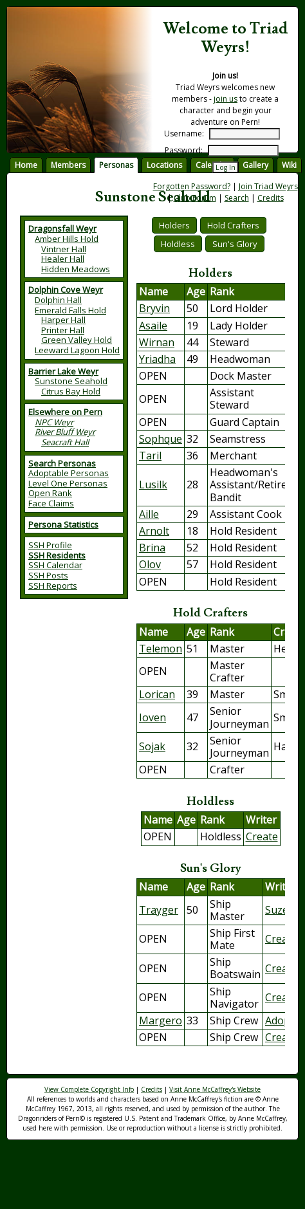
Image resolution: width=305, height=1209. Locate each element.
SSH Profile (50, 545)
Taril (150, 455)
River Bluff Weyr (65, 432)
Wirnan (156, 342)
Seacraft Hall (65, 442)
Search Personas (62, 463)
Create (262, 836)
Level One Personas (67, 483)
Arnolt (154, 531)
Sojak (152, 746)
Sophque (160, 439)
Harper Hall (63, 320)
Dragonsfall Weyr (62, 228)
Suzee (279, 910)
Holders (174, 225)
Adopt (279, 1020)
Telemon (160, 648)
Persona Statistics (63, 524)
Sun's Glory (234, 244)
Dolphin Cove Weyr (65, 289)
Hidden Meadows (75, 269)
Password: (184, 150)
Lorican (157, 694)
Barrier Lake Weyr (63, 371)
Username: (184, 133)
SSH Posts (48, 575)
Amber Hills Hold (66, 239)
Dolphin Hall (58, 300)
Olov (150, 564)
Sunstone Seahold (71, 381)
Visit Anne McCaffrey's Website (215, 1089)
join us (225, 98)
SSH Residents (57, 555)
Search (237, 197)
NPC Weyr (54, 422)
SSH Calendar (55, 565)
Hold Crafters (233, 225)
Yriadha (157, 359)
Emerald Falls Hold (70, 310)
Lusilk (153, 484)
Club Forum (195, 197)
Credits (270, 197)
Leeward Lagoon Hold (77, 350)
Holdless (178, 244)
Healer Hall (62, 258)
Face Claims (51, 503)
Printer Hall (62, 330)
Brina (152, 547)
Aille (149, 514)
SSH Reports (52, 585)
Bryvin (154, 308)
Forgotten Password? (191, 186)
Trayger (158, 910)
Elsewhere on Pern (65, 412)
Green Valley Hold (76, 340)
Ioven (152, 717)
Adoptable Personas (68, 473)
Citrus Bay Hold (70, 391)
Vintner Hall (63, 249)
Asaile (153, 325)
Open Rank (50, 493)
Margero (160, 1020)
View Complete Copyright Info (89, 1089)
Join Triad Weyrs (268, 186)
